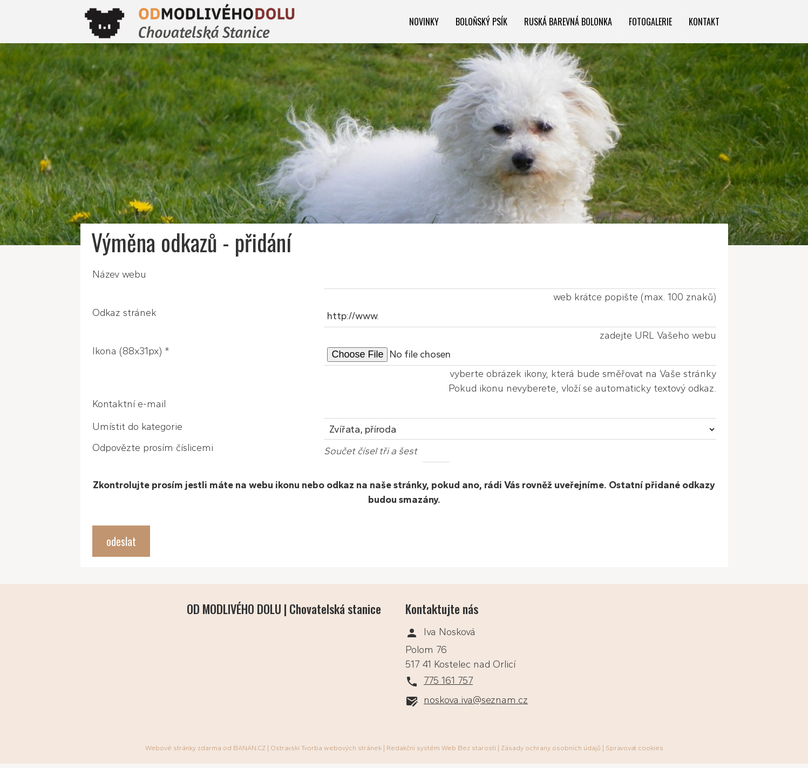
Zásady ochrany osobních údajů (551, 748)
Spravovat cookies (634, 748)
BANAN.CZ (249, 748)
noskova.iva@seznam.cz (476, 700)
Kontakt (704, 21)
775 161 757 (448, 680)
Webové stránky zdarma (183, 748)
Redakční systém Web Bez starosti (441, 748)
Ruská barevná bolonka (568, 21)
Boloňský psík (481, 21)
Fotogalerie (650, 21)
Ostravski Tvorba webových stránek (326, 748)
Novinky (424, 21)
